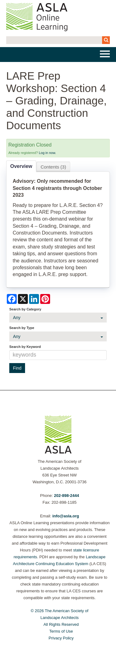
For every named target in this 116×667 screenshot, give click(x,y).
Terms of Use (61, 631)
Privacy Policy (61, 638)
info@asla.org (65, 516)
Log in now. (47, 153)
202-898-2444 (66, 495)
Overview (21, 166)
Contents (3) (53, 166)
